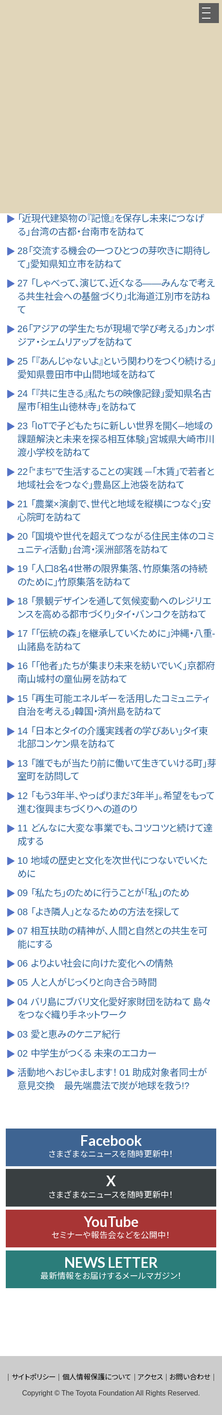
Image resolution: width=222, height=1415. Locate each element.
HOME (16, 34)
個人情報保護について (96, 1377)
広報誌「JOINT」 (132, 34)
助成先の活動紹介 (67, 34)
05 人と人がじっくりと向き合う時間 (87, 982)
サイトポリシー (34, 1377)
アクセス (150, 1377)
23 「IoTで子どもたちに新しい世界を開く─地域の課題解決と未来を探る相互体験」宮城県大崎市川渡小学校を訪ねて (115, 439)
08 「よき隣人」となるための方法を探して (98, 912)
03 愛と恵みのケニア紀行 (68, 1034)
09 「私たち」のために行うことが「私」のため (103, 893)
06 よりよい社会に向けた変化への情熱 (95, 963)
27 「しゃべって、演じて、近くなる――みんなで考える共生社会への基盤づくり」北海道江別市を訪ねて (116, 296)
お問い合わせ (189, 1377)
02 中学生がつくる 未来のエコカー (87, 1053)
